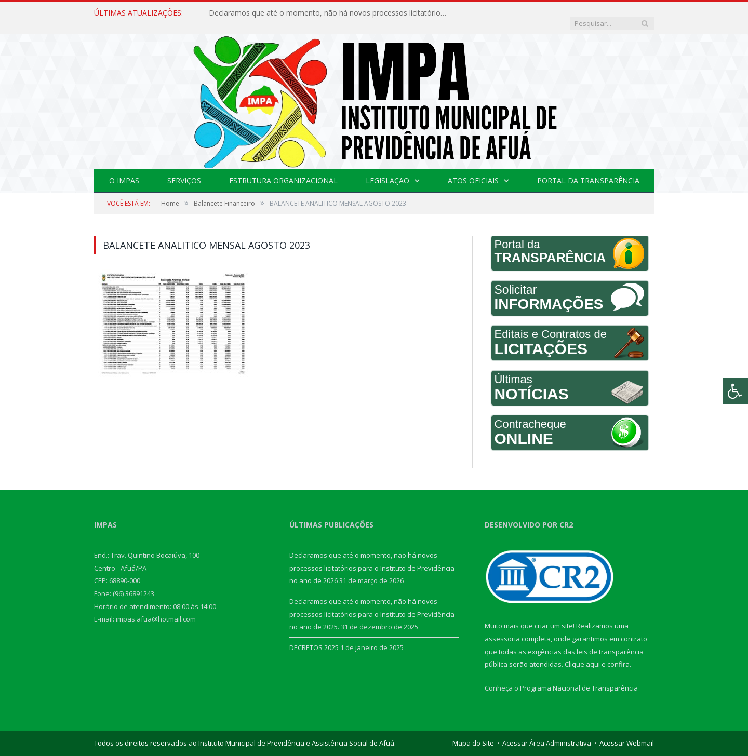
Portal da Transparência (588, 170)
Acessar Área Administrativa (546, 732)
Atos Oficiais (473, 170)
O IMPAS (124, 170)
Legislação (387, 170)
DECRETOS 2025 (314, 637)
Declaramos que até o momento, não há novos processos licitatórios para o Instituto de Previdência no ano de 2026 (328, 13)
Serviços (184, 170)
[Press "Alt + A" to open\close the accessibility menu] (735, 391)
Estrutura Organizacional (283, 170)
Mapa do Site (473, 732)
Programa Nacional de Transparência (579, 677)
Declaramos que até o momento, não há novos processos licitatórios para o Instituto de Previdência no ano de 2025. (372, 603)
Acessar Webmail (626, 732)
